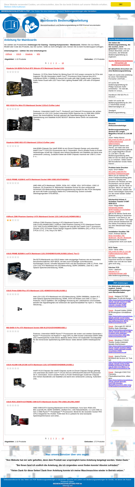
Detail (111, 296)
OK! (121, 4)
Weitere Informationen (14, 6)
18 (63, 63)
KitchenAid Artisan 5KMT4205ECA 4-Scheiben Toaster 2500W (119, 210)
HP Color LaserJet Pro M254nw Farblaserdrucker (119, 173)
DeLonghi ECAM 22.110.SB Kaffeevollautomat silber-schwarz (120, 254)
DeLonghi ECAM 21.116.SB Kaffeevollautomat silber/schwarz (120, 142)
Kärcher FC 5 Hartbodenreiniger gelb (118, 272)
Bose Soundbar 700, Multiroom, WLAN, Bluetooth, (120, 237)
